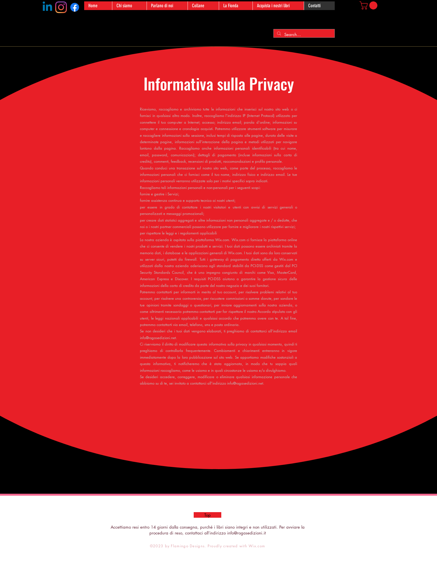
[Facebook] (75, 7)
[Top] (207, 515)
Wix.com (257, 545)
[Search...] (303, 34)
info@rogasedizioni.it (246, 533)
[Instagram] (61, 7)
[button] (369, 5)
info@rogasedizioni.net (158, 337)
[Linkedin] (47, 7)
